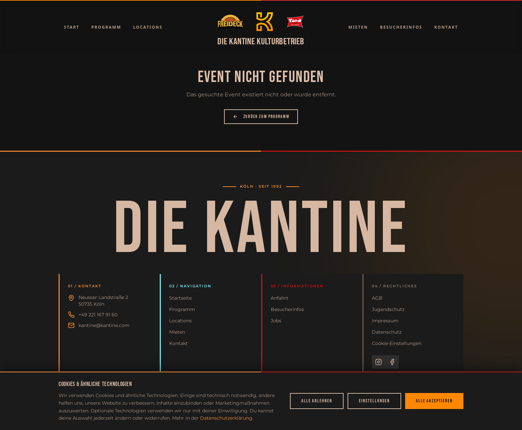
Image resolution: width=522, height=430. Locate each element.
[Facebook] (392, 362)
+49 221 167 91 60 (98, 315)
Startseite (180, 298)
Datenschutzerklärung (226, 418)
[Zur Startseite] (230, 22)
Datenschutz (386, 332)
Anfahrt (279, 298)
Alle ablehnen (316, 401)
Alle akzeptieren (434, 401)
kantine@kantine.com (104, 325)
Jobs (276, 321)
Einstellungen (374, 401)
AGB (377, 298)
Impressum (385, 321)
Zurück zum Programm (261, 116)
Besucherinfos (401, 27)
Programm (107, 27)
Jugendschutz (388, 309)
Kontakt (446, 27)
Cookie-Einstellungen (396, 343)
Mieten (358, 27)
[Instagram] (378, 362)
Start (72, 27)
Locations (147, 27)
